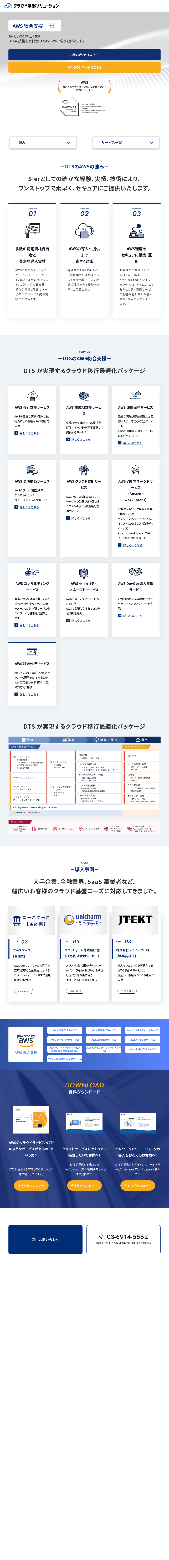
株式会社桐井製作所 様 (29, 1407)
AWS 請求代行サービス (65, 1030)
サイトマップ (24, 1490)
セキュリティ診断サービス (30, 1375)
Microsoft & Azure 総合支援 (33, 1348)
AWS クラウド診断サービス (65, 1039)
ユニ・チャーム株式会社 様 (31, 1420)
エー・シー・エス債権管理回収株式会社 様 (38, 1429)
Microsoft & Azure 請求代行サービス (37, 1353)
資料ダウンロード (26, 1480)
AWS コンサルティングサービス (142, 1030)
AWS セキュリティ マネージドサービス (103, 1049)
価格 (20, 1466)
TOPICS (22, 1471)
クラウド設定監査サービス (31, 1384)
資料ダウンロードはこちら (84, 67)
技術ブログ (23, 1452)
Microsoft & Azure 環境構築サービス (37, 1361)
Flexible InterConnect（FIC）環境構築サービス (41, 1397)
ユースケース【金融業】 (29, 1415)
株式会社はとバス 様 (28, 1411)
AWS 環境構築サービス (103, 1039)
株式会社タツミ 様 (27, 1437)
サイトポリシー (25, 1485)
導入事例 (22, 1403)
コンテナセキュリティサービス (32, 1388)
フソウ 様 (23, 1442)
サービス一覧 (111, 142)
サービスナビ (24, 1295)
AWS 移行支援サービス (142, 1039)
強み (22, 142)
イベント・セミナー (26, 1461)
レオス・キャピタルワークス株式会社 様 (36, 1433)
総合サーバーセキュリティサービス (34, 1379)
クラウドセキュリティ (27, 1371)
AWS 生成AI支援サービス (142, 1049)
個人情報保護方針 (11, 1534)
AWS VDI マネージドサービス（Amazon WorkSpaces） (64, 1049)
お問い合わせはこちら (84, 54)
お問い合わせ (24, 1476)
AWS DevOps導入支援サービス (65, 1058)
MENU (162, 6)
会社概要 (7, 1530)
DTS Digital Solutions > (45, 1287)
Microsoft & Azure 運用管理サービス (37, 1357)
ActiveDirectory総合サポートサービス (37, 1366)
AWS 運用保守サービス (103, 1030)
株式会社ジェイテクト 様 (30, 1424)
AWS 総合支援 (25, 1299)
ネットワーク (24, 1393)
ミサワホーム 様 (26, 1446)
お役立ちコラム (25, 1456)
